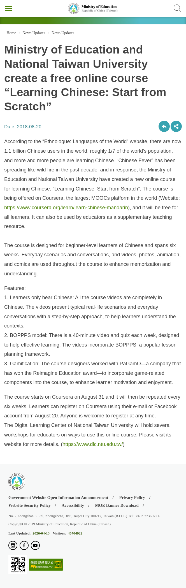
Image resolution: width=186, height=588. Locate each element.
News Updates (34, 33)
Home (11, 33)
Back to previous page (164, 126)
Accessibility (73, 505)
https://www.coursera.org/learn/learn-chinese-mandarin (66, 207)
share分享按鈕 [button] (176, 126)
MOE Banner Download (117, 505)
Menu (8, 8)
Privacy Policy (132, 497)
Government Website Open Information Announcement (58, 497)
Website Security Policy (29, 505)
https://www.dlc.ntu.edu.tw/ (92, 444)
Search (177, 8)
